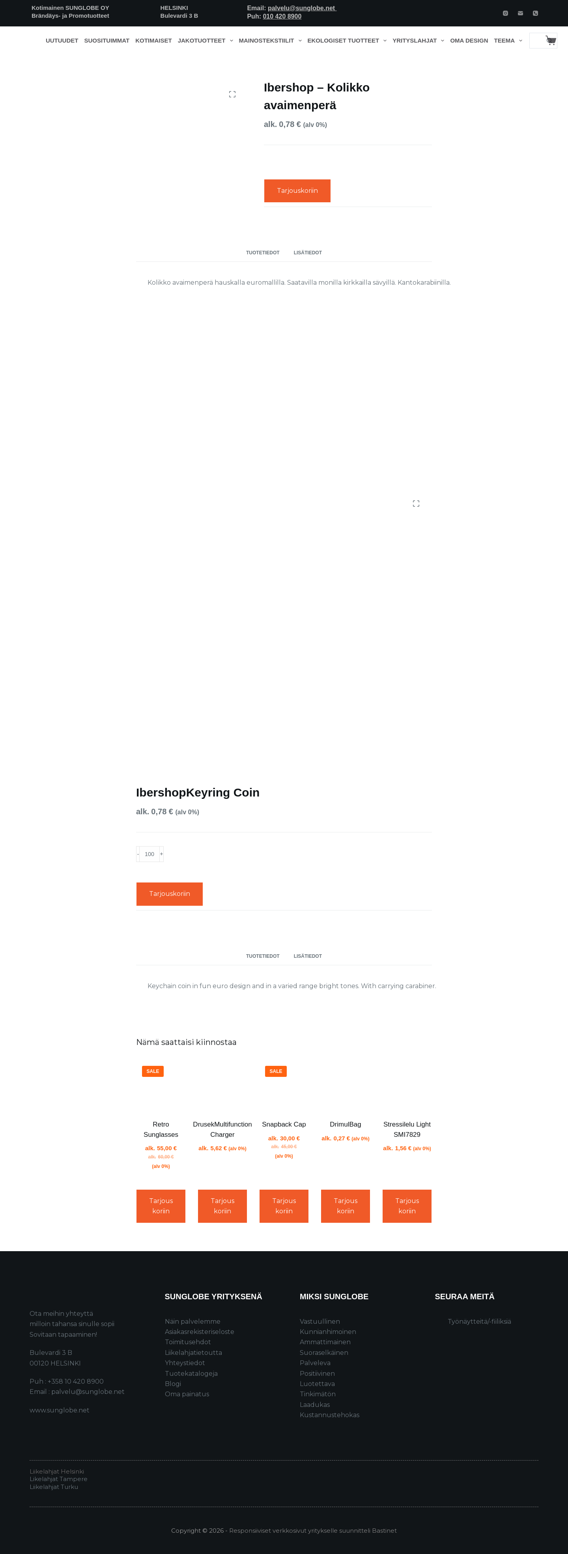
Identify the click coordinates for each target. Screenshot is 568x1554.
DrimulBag (345, 1124)
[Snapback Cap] (284, 1085)
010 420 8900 (282, 16)
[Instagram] (505, 13)
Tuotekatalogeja (191, 1373)
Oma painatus (187, 1394)
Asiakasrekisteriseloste (199, 1332)
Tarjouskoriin (297, 190)
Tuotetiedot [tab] (263, 253)
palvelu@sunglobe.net (302, 8)
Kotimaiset (153, 40)
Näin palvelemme (192, 1321)
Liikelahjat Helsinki (57, 1471)
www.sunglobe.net (60, 1410)
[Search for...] (535, 41)
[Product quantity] (149, 854)
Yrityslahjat (419, 40)
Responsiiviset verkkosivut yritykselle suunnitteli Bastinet (313, 1530)
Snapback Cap (284, 1124)
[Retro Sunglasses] (161, 1085)
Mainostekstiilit (272, 40)
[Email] (520, 13)
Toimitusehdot (188, 1342)
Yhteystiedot (185, 1363)
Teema (509, 40)
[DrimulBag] (345, 1085)
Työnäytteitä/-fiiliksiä (479, 1321)
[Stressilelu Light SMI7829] (407, 1085)
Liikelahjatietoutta (193, 1352)
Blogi (173, 1384)
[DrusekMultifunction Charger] (222, 1085)
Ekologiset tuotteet (349, 40)
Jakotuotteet (207, 40)
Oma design (469, 40)
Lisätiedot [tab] (308, 253)
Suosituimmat (106, 40)
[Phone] (535, 13)
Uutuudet (62, 40)
